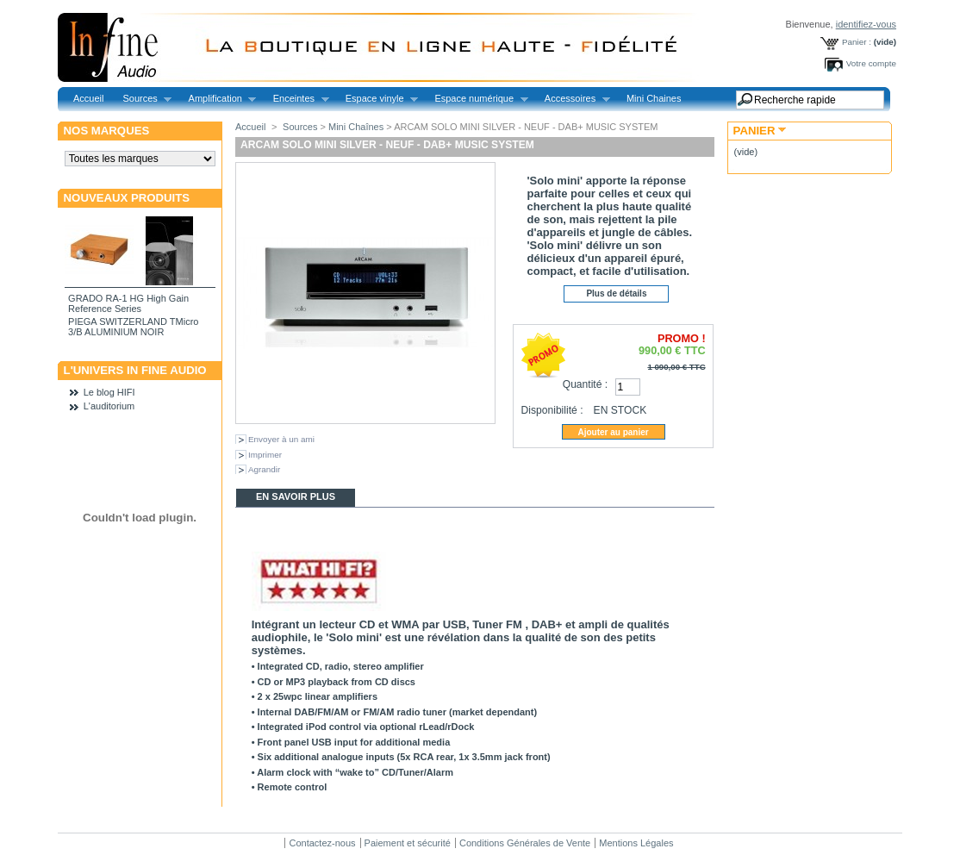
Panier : (856, 42)
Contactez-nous (322, 843)
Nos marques (107, 130)
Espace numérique (476, 98)
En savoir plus (295, 496)
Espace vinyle (377, 98)
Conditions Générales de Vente (524, 843)
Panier (754, 130)
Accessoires (572, 98)
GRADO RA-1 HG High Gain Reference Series (128, 303)
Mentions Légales (636, 843)
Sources (142, 98)
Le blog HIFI (109, 392)
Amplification (218, 98)
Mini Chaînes (355, 127)
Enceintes (296, 98)
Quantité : (585, 384)
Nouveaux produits (127, 197)
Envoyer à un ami (281, 439)
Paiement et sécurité (408, 843)
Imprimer (265, 454)
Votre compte (871, 63)
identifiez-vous (866, 24)
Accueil (88, 98)
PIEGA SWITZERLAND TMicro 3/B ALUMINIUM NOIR (133, 326)
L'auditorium (109, 406)
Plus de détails (616, 293)
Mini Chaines (654, 98)
